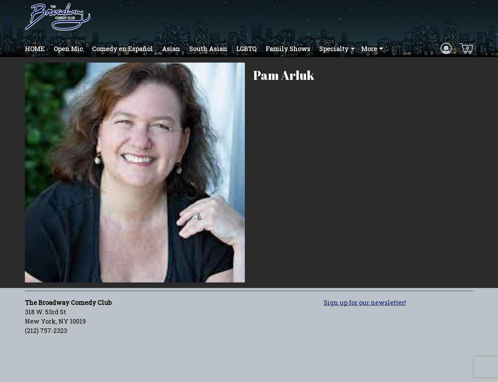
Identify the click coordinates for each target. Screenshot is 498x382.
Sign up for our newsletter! (365, 302)
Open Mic (68, 49)
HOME (35, 49)
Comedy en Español (122, 49)
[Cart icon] (466, 48)
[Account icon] (446, 48)
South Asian (208, 49)
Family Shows (288, 49)
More (369, 49)
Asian (171, 49)
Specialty (334, 49)
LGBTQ (246, 49)
